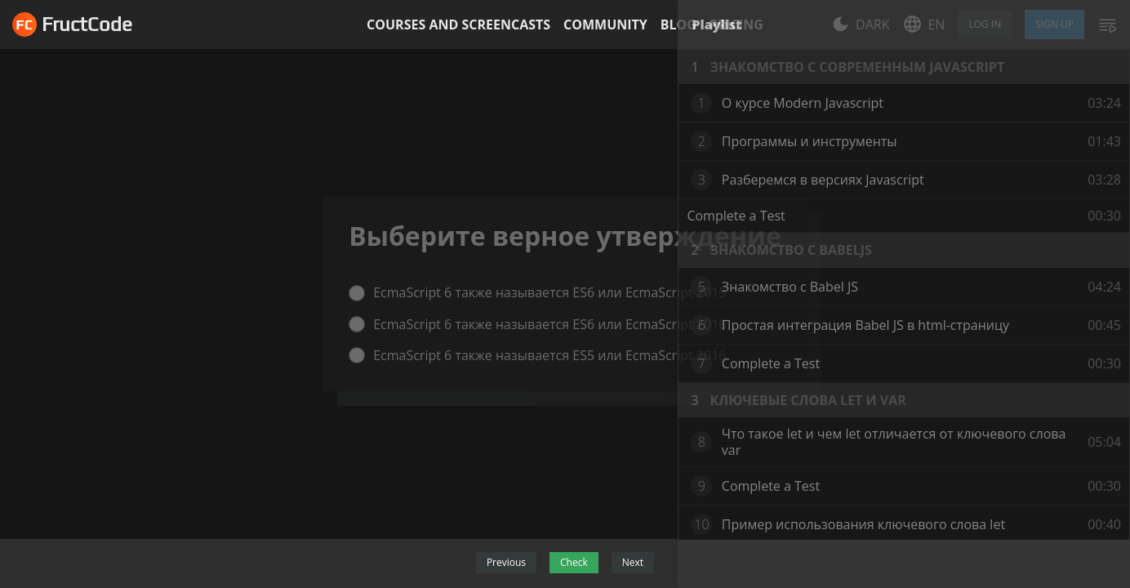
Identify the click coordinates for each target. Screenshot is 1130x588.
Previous (506, 562)
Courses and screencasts (458, 24)
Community (605, 24)
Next (632, 562)
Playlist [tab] (716, 24)
